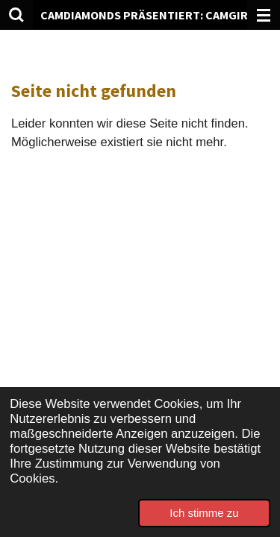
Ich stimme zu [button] (203, 512)
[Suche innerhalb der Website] (16, 15)
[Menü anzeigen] (263, 15)
